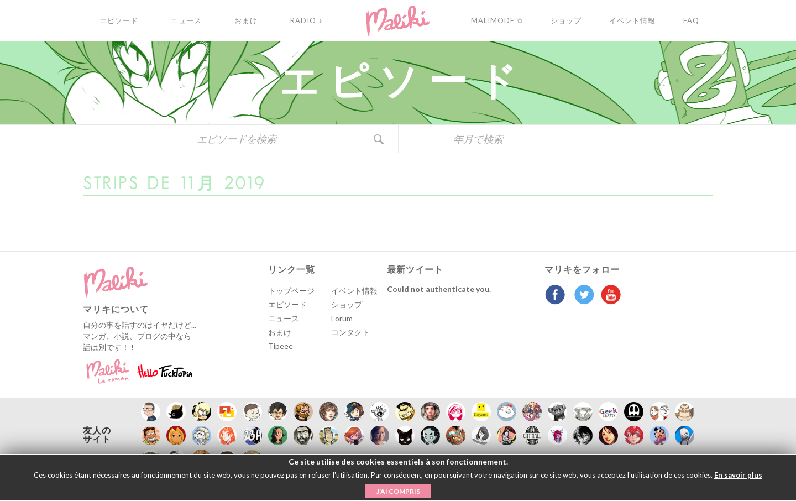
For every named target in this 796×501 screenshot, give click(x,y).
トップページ (291, 290)
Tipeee (280, 346)
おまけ (279, 332)
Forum (342, 318)
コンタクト (350, 332)
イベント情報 (354, 290)
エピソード (287, 304)
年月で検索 (478, 139)
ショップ (346, 304)
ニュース (283, 318)
